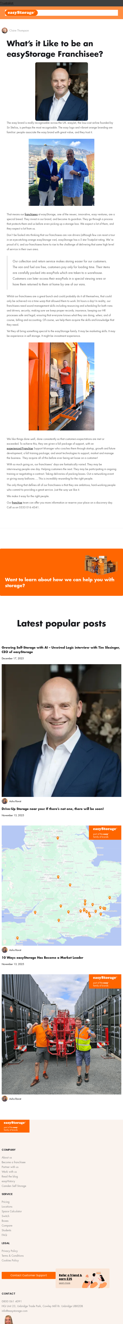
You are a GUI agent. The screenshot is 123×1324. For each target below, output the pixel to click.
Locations (7, 1206)
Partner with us (10, 1167)
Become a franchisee (13, 1162)
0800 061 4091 (12, 1301)
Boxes (5, 1221)
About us (7, 1157)
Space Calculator (12, 1211)
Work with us (9, 1171)
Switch (5, 1216)
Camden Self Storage (14, 1186)
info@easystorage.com (14, 1311)
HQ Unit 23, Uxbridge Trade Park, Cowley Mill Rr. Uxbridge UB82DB (42, 1306)
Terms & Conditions (13, 1255)
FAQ (4, 1235)
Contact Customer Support (28, 1275)
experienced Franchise (20, 448)
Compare (7, 1225)
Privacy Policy (10, 1251)
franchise (17, 502)
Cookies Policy (10, 1260)
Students (6, 1230)
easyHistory (8, 1181)
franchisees (31, 214)
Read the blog (10, 1176)
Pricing (5, 1202)
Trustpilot (6, 3)
